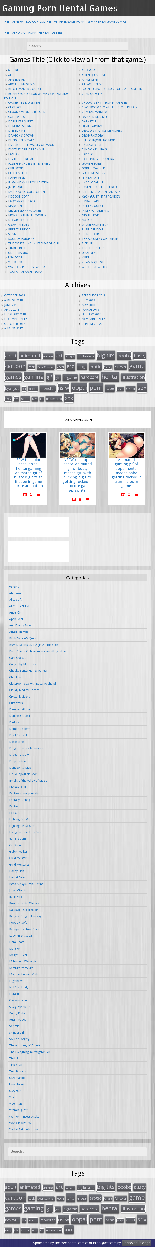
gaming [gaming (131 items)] (34, 376)
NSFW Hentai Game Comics (107, 21)
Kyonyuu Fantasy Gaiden (101, 196)
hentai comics (78, 1243)
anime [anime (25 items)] (48, 356)
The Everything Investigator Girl (34, 243)
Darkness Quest (20, 121)
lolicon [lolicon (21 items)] (33, 389)
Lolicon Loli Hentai (41, 21)
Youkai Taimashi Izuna (25, 271)
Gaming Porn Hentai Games (60, 8)
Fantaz (13, 154)
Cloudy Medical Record (26, 112)
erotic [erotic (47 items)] (95, 366)
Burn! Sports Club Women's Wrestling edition (38, 651)
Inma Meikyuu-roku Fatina (28, 182)
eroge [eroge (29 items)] (82, 366)
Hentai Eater (92, 178)
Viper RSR (15, 262)
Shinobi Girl (91, 234)
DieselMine (16, 130)
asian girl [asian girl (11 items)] (70, 356)
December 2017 (15, 319)
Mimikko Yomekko (95, 210)
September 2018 (94, 295)
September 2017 (94, 324)
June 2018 (11, 305)
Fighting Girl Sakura (98, 159)
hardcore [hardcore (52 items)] (89, 377)
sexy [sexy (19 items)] (8, 399)
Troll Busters (93, 248)
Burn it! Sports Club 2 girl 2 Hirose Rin (112, 89)
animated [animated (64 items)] (29, 355)
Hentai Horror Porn (20, 32)
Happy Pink (16, 178)
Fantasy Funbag (94, 149)
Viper (85, 257)
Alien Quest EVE (94, 75)
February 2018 (15, 314)
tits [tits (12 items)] (41, 398)
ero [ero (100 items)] (71, 366)
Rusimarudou (92, 229)
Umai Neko (90, 253)
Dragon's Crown (21, 135)
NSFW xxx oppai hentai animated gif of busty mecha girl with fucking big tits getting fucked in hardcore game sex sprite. (77, 475)
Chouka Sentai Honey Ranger (104, 102)
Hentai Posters (50, 32)
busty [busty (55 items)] (140, 356)
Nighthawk (90, 215)
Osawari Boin (18, 224)
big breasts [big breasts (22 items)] (86, 356)
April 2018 (11, 309)
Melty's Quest (92, 206)
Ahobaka (88, 70)
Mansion (15, 206)
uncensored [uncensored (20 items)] (54, 399)
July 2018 (88, 300)
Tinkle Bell (17, 248)
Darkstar (89, 121)
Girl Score (16, 168)
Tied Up (87, 243)
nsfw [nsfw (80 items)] (63, 388)
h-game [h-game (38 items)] (70, 377)
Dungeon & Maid (21, 140)
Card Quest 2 (92, 94)
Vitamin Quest (93, 262)
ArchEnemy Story (21, 84)
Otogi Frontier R (95, 224)
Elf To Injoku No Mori (99, 140)
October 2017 (14, 324)
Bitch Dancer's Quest (24, 89)
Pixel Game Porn (71, 21)
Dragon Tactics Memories (102, 130)
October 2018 (14, 295)
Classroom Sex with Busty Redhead (109, 107)
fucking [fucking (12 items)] (108, 367)
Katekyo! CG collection (26, 192)
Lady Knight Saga (21, 201)
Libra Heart (91, 201)
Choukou (15, 107)
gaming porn (92, 163)
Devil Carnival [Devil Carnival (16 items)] (45, 367)
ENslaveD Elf (92, 145)
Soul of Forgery (21, 239)
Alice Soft (16, 75)
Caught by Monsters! (24, 102)
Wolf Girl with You (97, 267)
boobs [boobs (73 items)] (124, 355)
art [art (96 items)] (59, 355)
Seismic (13, 234)
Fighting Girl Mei (21, 159)
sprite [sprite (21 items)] (25, 399)
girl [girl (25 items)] (57, 377)
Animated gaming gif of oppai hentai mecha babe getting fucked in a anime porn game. (126, 473)
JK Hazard (15, 187)
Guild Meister (19, 173)
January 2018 (91, 314)
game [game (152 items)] (137, 366)
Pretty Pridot (19, 229)
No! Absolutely (20, 220)
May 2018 (88, 305)
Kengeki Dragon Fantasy (101, 192)
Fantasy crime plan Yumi (27, 149)
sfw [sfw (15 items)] (16, 399)
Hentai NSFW (14, 21)
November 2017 (93, 319)
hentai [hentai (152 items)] (110, 377)
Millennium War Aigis (24, 210)
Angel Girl (16, 79)
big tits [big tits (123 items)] (106, 355)
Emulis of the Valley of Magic (31, 145)
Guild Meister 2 (94, 173)
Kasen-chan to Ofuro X (100, 187)
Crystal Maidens (95, 112)
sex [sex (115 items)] (142, 387)
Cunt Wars (16, 117)
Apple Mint (90, 79)
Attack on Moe (93, 84)
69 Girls (14, 70)
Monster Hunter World (27, 215)
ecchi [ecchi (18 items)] (60, 367)
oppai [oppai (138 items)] (79, 387)
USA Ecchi (15, 257)
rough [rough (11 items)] (120, 389)
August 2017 (13, 328)
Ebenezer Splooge (136, 1243)
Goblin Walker (93, 168)
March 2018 (90, 309)
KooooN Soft (18, 196)
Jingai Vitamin (92, 182)
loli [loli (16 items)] (24, 389)
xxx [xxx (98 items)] (69, 397)
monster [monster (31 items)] (47, 388)
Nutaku (87, 220)
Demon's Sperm (20, 126)
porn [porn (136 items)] (96, 387)
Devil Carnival (93, 126)
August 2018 (13, 300)
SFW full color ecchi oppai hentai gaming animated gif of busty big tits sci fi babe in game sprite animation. (29, 473)
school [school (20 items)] (130, 389)
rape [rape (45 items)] (109, 388)
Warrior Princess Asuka (26, 267)
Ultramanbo (18, 253)
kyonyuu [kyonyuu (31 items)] (12, 388)
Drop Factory (92, 135)
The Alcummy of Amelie (100, 239)
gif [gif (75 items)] (49, 377)
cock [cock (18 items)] (31, 367)
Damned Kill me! (94, 117)
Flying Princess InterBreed (29, 163)
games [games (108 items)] (13, 376)
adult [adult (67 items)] (11, 355)
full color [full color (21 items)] (120, 367)
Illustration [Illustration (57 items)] (133, 377)
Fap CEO (87, 154)
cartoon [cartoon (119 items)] (15, 366)
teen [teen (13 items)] (34, 398)
